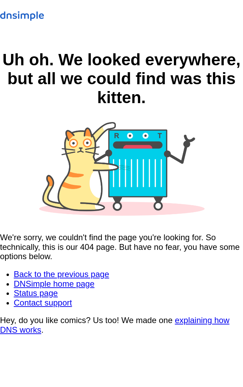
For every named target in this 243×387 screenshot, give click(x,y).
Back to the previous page (61, 274)
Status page (36, 293)
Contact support (43, 302)
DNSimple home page (54, 283)
